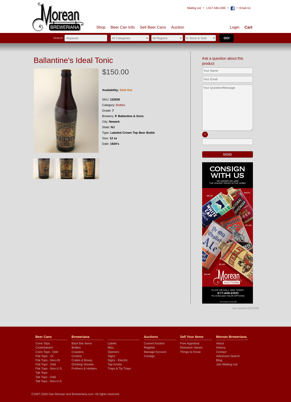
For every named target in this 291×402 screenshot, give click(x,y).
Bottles (120, 105)
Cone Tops (43, 343)
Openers (113, 352)
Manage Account (155, 352)
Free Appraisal (189, 343)
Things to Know (190, 352)
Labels (112, 343)
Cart (248, 27)
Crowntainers (44, 347)
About (220, 343)
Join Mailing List (226, 364)
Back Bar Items (82, 343)
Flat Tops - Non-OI (48, 360)
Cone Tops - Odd (47, 352)
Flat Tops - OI (45, 356)
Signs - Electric (118, 360)
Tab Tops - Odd (46, 377)
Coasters (78, 352)
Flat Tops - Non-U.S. (49, 368)
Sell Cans (153, 27)
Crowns (77, 356)
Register (149, 347)
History (220, 347)
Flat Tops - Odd (46, 364)
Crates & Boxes (82, 360)
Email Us (244, 8)
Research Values (191, 347)
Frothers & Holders (84, 368)
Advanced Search (228, 356)
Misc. (111, 347)
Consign (149, 356)
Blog (219, 360)
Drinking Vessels (83, 364)
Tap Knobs (115, 364)
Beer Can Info (123, 27)
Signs (111, 356)
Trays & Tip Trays (119, 368)
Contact (221, 352)
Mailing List (194, 8)
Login (235, 27)
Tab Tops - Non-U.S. (49, 381)
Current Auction (154, 343)
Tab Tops (42, 372)
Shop (101, 27)
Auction (177, 27)
